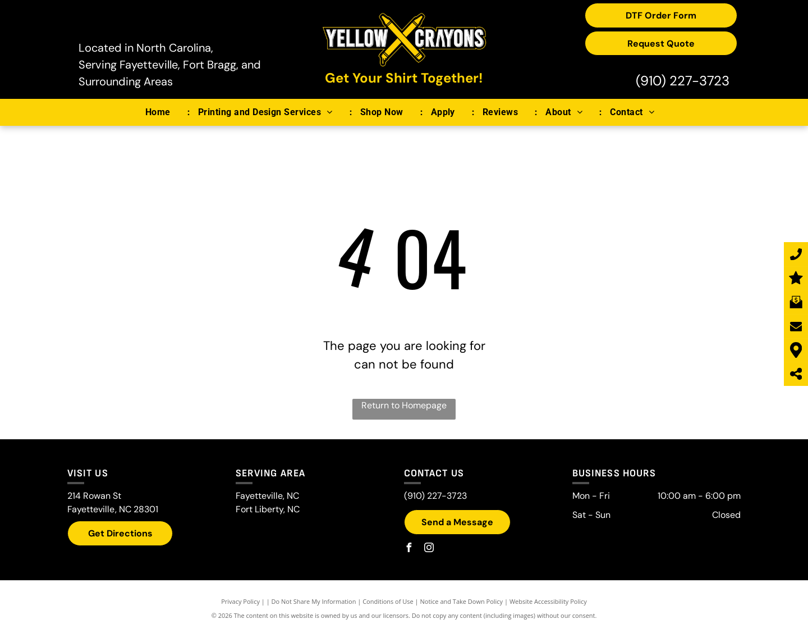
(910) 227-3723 (682, 80)
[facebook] (408, 549)
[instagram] (428, 549)
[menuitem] (163, 112)
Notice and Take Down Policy (461, 601)
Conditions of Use (388, 601)
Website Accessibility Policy (548, 601)
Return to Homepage (404, 405)
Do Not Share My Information (314, 601)
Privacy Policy (240, 601)
